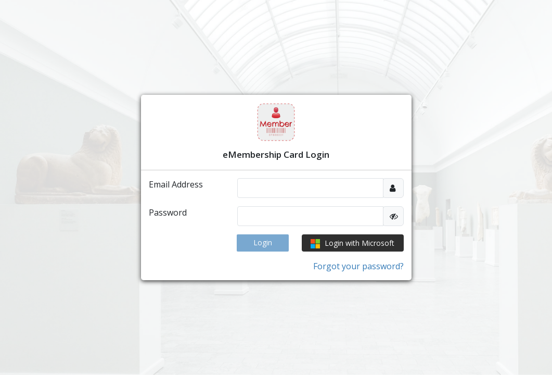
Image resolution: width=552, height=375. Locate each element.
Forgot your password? (358, 266)
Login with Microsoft (352, 243)
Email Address (176, 184)
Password (168, 212)
